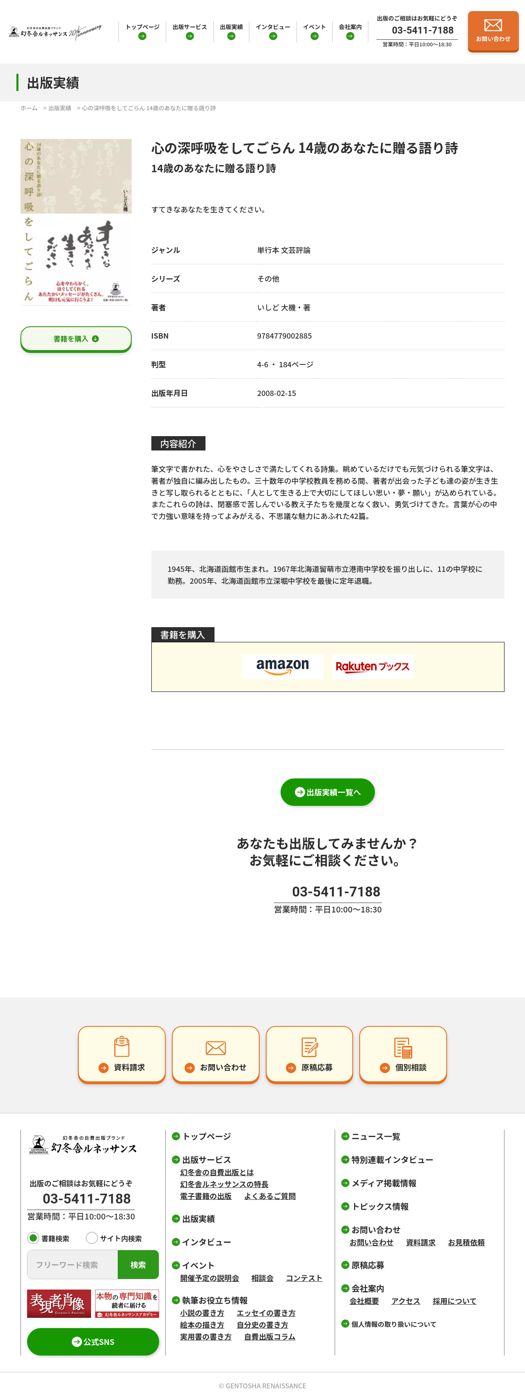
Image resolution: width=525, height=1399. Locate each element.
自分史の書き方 (262, 1324)
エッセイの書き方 (266, 1312)
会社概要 (364, 1300)
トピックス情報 (380, 1206)
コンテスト (304, 1277)
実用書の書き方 (206, 1336)
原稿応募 (368, 1265)
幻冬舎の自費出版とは (217, 1172)
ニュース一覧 (376, 1136)
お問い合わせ (371, 1242)
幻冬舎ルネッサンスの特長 (224, 1183)
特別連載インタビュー (393, 1159)
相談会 (262, 1277)
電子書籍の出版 (206, 1195)
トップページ (142, 27)
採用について (455, 1300)
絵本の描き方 (202, 1324)
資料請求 (421, 1242)
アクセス (405, 1300)
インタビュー (273, 27)
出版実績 (231, 27)
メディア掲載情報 (384, 1183)
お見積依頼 (466, 1242)
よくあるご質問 (270, 1195)
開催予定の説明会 (209, 1277)
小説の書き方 (202, 1312)
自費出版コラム (269, 1336)
